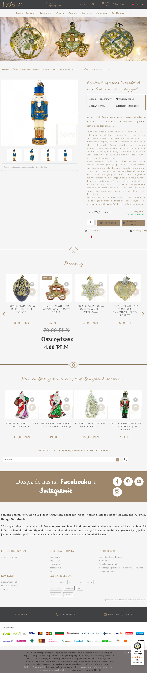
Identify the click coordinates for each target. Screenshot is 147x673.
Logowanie (55, 561)
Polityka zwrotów (107, 575)
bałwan (68, 598)
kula (62, 585)
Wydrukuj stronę (138, 230)
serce (71, 585)
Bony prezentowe (9, 561)
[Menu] (142, 642)
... (130, 13)
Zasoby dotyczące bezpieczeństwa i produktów (26, 167)
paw (80, 585)
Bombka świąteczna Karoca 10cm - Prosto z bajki (56, 308)
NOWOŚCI (87, 12)
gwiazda (69, 592)
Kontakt (53, 575)
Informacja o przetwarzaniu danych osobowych (121, 571)
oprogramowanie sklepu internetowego (120, 603)
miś (79, 592)
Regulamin (104, 564)
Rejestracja (55, 564)
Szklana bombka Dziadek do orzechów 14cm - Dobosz (125, 425)
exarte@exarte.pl (9, 585)
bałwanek (55, 598)
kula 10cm (56, 592)
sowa (89, 585)
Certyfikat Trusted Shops (110, 561)
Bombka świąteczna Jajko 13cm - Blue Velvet (22, 308)
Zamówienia (55, 571)
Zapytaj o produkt (94, 230)
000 (53, 585)
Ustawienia (55, 568)
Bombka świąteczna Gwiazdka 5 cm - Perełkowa (91, 308)
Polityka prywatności (109, 568)
